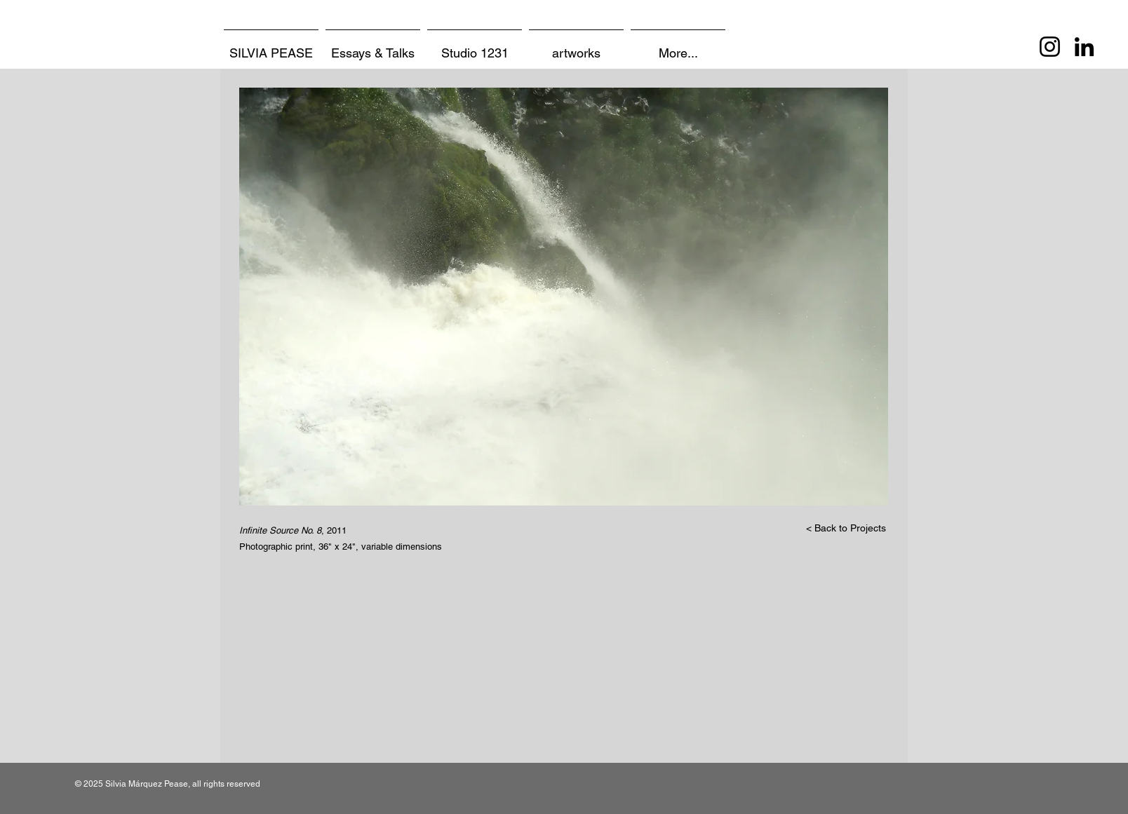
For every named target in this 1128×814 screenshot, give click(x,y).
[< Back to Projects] (846, 529)
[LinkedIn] (1084, 46)
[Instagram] (1049, 46)
